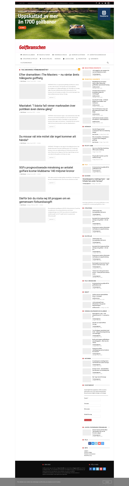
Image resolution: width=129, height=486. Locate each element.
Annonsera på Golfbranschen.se (36, 3)
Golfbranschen (96, 87)
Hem (20, 67)
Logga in (86, 450)
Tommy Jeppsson (96, 74)
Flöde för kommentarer (89, 454)
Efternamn (87, 409)
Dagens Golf (76, 468)
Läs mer (52, 97)
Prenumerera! (50, 3)
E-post (86, 398)
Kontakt (71, 3)
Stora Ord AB (61, 468)
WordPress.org (88, 455)
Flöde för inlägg (88, 452)
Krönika (39, 81)
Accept (107, 482)
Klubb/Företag (88, 414)
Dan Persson (23, 81)
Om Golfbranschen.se (62, 3)
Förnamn (86, 403)
